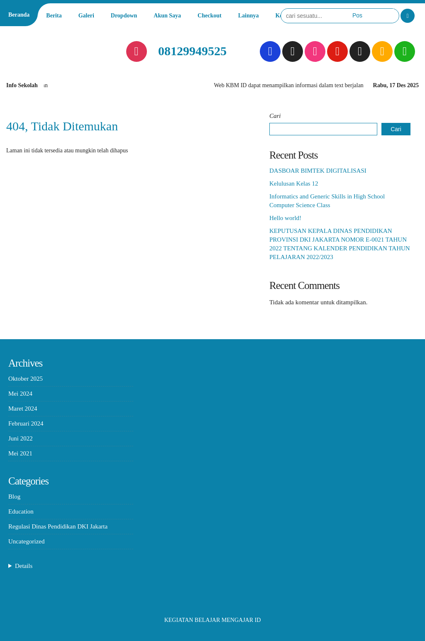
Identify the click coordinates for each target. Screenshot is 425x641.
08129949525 (192, 51)
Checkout (210, 15)
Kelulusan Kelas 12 (293, 183)
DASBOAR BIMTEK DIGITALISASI (317, 170)
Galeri (86, 15)
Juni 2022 (20, 438)
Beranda (18, 15)
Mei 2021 (20, 453)
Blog (14, 496)
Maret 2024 (22, 408)
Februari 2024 (26, 423)
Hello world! (285, 218)
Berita (53, 15)
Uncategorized (26, 541)
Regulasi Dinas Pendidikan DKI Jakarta (57, 526)
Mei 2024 (20, 393)
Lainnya (248, 15)
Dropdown (124, 15)
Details (24, 566)
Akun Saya (167, 15)
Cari (275, 116)
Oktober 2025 (25, 378)
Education (21, 511)
